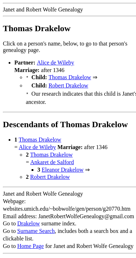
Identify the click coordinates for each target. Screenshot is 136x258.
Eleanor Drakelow (63, 167)
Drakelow (28, 221)
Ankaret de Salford (52, 160)
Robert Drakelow (68, 85)
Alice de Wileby (55, 62)
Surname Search (36, 229)
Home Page (30, 244)
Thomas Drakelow (69, 77)
